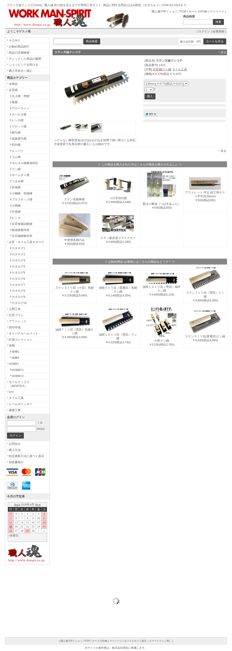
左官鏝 (13, 90)
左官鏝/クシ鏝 (162, 69)
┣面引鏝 (15, 132)
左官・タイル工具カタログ (26, 242)
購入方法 (15, 450)
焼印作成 (15, 327)
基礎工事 (15, 410)
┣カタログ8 (17, 290)
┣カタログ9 (17, 296)
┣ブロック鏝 (18, 126)
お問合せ (15, 444)
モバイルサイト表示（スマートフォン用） (148, 640)
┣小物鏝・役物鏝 (20, 193)
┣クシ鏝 (15, 169)
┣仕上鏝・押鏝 (19, 96)
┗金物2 (14, 357)
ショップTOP (177, 11)
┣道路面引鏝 (18, 138)
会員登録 (218, 31)
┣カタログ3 (17, 260)
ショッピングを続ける (23, 64)
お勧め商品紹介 (19, 46)
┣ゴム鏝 (15, 157)
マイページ (217, 11)
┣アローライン (19, 108)
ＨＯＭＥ (15, 40)
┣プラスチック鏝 (20, 199)
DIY (11, 392)
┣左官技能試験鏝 (20, 224)
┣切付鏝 (15, 144)
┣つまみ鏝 (16, 181)
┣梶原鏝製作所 (19, 230)
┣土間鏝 (15, 205)
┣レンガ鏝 (16, 120)
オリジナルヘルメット (23, 333)
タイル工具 (179, 69)
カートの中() (198, 11)
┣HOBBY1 (16, 370)
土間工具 (15, 309)
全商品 (13, 84)
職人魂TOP (159, 11)
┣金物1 (14, 351)
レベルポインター (20, 404)
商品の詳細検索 (19, 52)
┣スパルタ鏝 (18, 114)
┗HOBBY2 (16, 376)
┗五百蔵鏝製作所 (20, 236)
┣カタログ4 (17, 266)
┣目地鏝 (15, 187)
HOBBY (14, 363)
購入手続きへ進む (20, 70)
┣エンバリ (16, 151)
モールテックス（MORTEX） (19, 384)
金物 (12, 345)
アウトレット (18, 321)
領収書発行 (16, 462)
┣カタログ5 (17, 272)
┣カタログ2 (17, 254)
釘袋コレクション (20, 339)
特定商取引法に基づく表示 (26, 456)
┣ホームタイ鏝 (19, 175)
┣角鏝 (13, 102)
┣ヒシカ (15, 217)
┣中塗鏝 (15, 211)
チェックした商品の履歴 (25, 58)
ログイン (204, 31)
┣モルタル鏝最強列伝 (23, 163)
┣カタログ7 (17, 284)
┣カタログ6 (17, 278)
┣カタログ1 (17, 248)
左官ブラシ (16, 315)
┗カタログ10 (18, 303)
